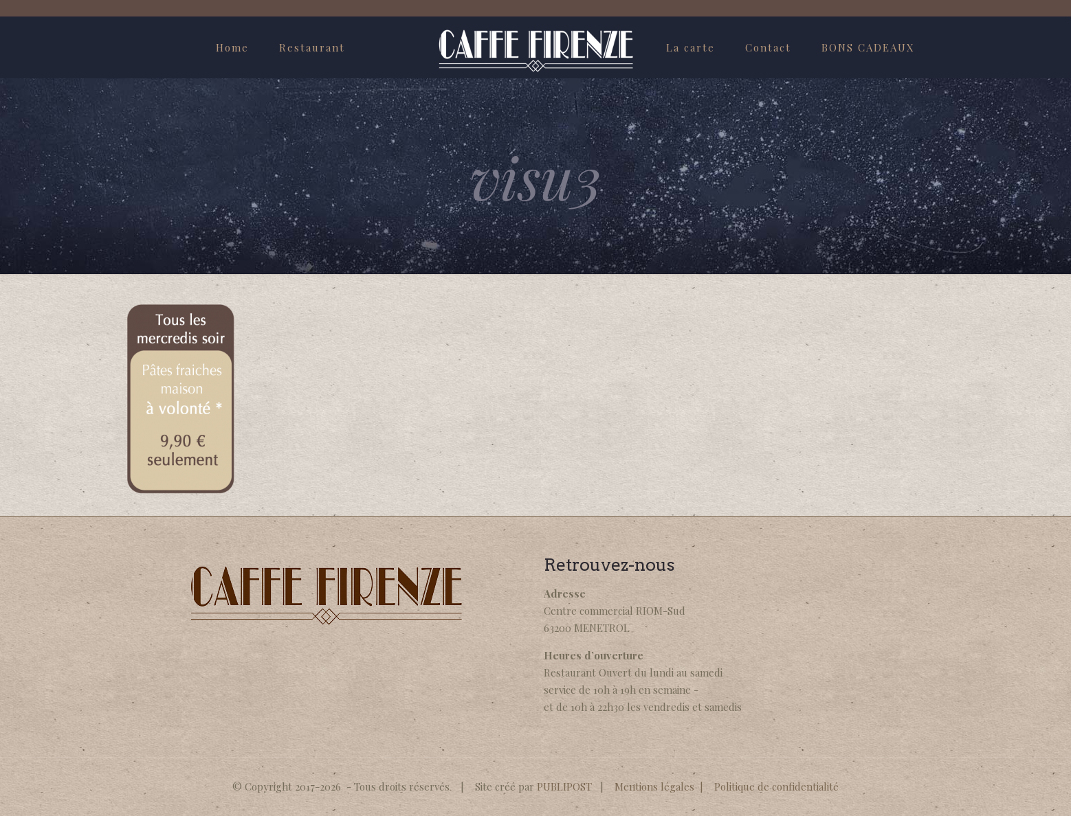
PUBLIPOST (564, 786)
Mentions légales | (664, 786)
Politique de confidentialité (776, 786)
